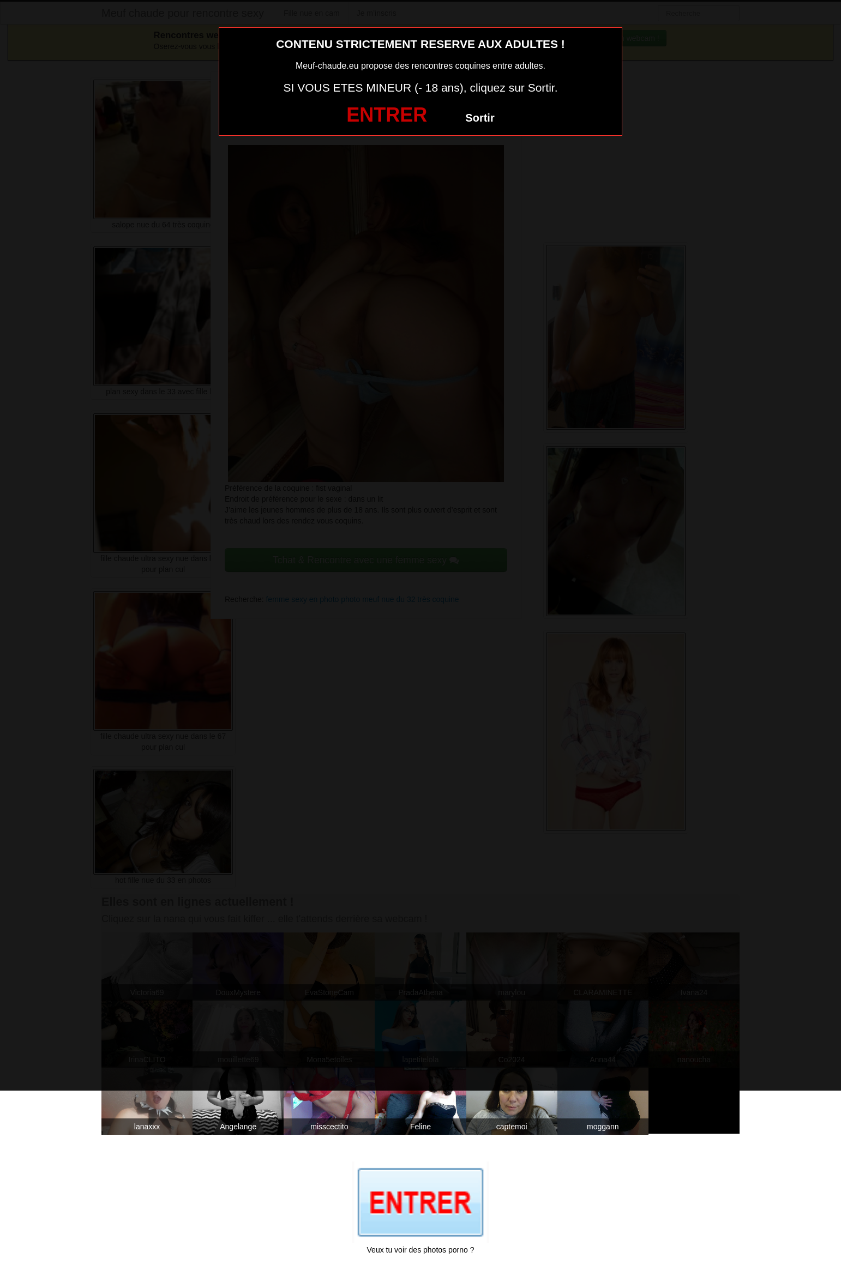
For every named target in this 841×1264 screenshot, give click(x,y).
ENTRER (386, 115)
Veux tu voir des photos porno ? (420, 1249)
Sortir (479, 118)
